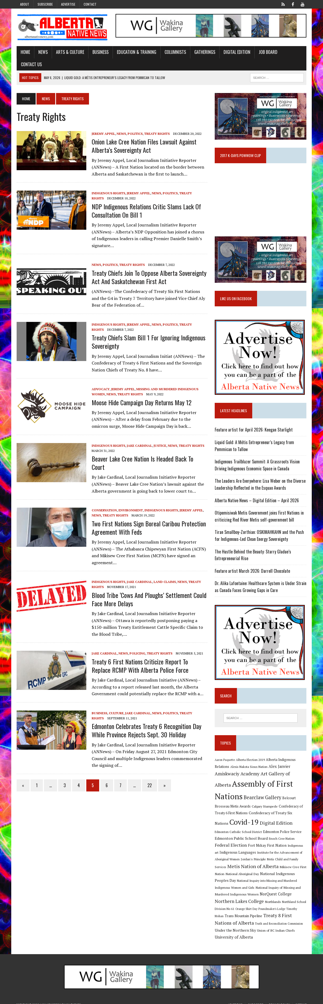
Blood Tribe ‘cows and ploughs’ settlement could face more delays (148, 591)
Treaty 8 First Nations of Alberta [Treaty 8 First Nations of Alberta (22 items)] (249, 917)
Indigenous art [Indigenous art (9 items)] (256, 846)
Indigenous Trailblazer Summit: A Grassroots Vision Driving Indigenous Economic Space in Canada (257, 465)
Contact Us (30, 64)
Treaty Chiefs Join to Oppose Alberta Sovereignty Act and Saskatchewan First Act (148, 277)
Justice (159, 446)
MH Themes (73, 998)
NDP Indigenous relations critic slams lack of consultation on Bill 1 (146, 211)
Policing (137, 645)
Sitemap (301, 998)
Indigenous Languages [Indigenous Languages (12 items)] (286, 845)
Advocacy (100, 389)
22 (149, 777)
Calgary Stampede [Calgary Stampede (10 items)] (265, 807)
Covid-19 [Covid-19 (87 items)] (229, 822)
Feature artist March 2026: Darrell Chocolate (252, 571)
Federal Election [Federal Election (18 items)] (281, 839)
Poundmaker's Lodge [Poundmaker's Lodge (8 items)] (228, 910)
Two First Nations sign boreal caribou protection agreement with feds (148, 519)
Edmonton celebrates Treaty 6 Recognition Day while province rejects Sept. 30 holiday (146, 722)
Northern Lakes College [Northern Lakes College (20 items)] (272, 896)
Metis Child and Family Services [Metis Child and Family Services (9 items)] (250, 860)
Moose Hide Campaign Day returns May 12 (141, 402)
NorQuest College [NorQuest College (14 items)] (231, 895)
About (24, 4)
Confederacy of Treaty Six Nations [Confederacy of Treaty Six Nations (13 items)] (278, 813)
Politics (134, 134)
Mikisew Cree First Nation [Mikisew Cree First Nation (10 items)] (255, 868)
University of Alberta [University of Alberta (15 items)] (259, 931)
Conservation (103, 502)
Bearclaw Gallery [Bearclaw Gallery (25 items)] (262, 798)
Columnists (174, 52)
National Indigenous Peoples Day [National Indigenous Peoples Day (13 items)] (249, 874)
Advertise (68, 4)
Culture (115, 705)
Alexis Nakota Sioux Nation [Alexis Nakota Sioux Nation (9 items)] (249, 767)
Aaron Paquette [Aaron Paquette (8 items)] (225, 760)
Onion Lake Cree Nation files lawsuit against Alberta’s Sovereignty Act (143, 146)
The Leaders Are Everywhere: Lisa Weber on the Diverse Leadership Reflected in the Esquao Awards (260, 485)
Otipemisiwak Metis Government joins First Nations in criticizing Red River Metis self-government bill (259, 516)
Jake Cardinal (138, 446)
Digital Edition (236, 52)
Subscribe (45, 4)
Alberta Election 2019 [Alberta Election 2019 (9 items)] (250, 760)
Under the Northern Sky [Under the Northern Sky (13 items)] (270, 924)
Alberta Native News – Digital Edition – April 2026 (257, 500)
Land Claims (164, 573)
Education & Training (136, 52)
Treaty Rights (156, 134)
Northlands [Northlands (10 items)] (223, 903)
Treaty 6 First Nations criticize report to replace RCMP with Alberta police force (139, 657)
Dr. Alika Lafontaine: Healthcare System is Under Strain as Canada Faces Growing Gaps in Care (260, 587)
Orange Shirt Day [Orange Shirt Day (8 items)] (288, 903)
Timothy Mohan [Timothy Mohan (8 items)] (253, 910)
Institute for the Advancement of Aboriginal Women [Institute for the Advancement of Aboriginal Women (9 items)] (250, 853)
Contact (90, 4)
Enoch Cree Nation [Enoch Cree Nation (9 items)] (251, 839)
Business (100, 52)
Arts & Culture (69, 52)
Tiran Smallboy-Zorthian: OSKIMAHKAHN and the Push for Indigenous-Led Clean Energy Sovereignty (259, 536)
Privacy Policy (279, 998)
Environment (130, 502)
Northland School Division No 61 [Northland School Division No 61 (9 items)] (254, 903)
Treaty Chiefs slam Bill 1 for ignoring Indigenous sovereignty (148, 342)
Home (24, 52)
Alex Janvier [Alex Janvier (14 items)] (279, 766)
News (42, 52)
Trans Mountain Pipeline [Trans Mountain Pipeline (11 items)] (283, 910)
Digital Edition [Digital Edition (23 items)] (261, 823)
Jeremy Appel (102, 134)
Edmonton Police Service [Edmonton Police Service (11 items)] (255, 832)
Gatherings (204, 52)
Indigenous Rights (108, 193)
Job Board (267, 52)
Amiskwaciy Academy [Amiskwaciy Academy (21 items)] (237, 774)
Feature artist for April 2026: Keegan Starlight (254, 430)
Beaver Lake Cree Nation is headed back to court (149, 458)
